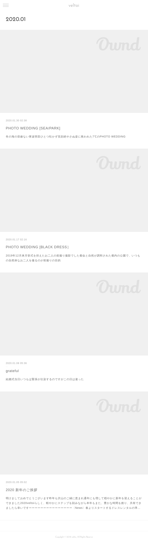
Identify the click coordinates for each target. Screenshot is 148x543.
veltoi (74, 5)
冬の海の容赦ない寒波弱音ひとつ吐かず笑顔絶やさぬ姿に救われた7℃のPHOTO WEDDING (66, 136)
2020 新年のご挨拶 (21, 490)
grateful (12, 371)
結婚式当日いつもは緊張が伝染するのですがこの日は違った (45, 379)
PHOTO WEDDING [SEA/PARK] (33, 128)
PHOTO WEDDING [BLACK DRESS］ (38, 247)
